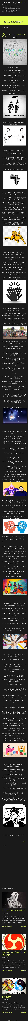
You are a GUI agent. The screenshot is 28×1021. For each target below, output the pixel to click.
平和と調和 (6, 996)
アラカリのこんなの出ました (11, 3)
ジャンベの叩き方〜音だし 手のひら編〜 (13, 953)
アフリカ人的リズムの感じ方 (13, 910)
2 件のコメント (8, 1012)
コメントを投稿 (8, 926)
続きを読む (23, 926)
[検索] (22, 2)
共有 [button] (24, 841)
